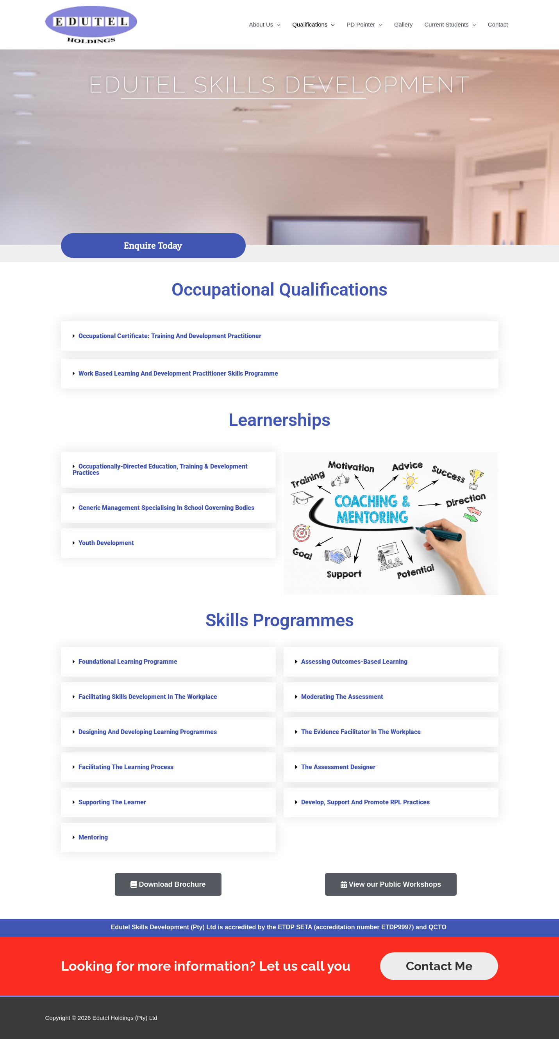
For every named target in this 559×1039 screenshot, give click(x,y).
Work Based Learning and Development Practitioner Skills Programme (178, 373)
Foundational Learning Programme (128, 661)
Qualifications (309, 24)
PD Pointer (360, 24)
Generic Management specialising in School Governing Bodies (166, 507)
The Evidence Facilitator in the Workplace (361, 732)
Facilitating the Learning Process (126, 767)
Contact (498, 24)
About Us (261, 24)
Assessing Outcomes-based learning (354, 661)
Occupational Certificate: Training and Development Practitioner (170, 336)
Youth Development (106, 543)
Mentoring (93, 837)
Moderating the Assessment (342, 696)
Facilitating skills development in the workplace (148, 696)
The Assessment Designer (338, 767)
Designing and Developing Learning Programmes (148, 732)
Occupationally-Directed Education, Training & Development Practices (160, 469)
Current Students (446, 24)
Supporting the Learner (112, 802)
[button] (279, 336)
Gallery (403, 24)
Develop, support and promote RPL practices (365, 802)
